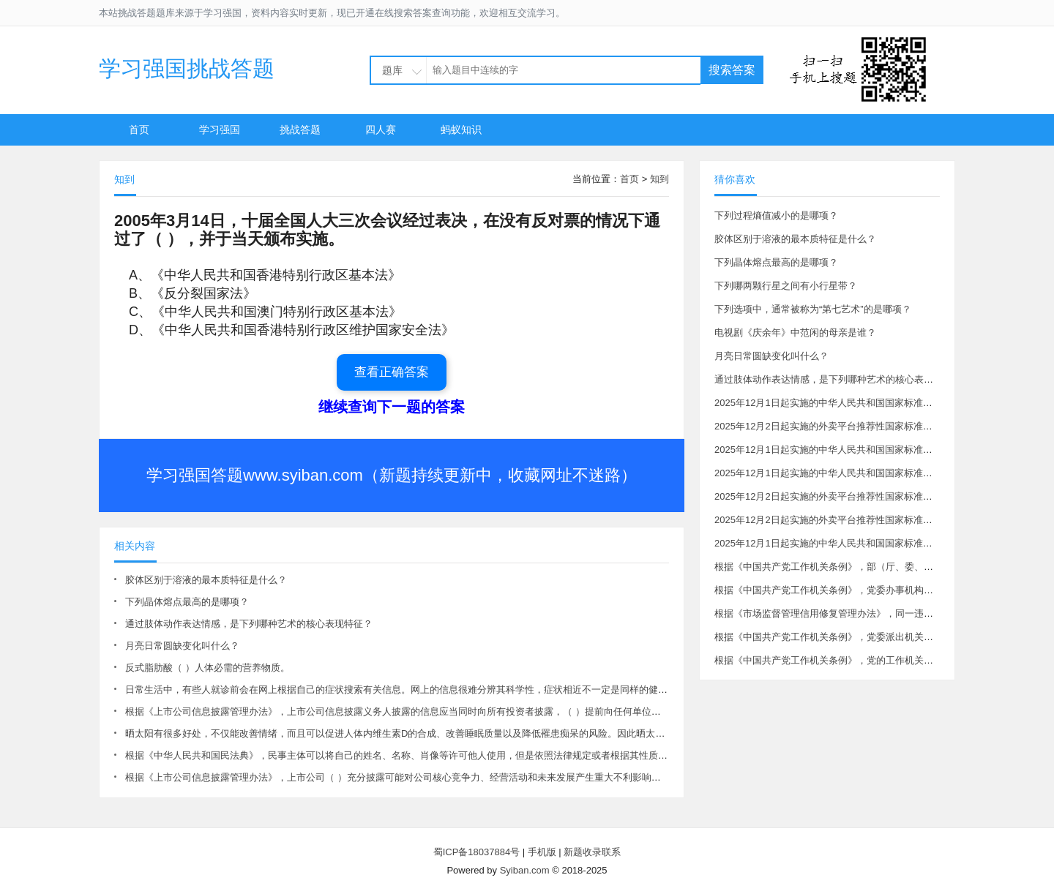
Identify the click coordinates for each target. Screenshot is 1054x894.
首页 (139, 129)
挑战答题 (300, 129)
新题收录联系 (592, 851)
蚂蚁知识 (461, 129)
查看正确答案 (391, 372)
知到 (659, 178)
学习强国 (219, 129)
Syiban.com (525, 870)
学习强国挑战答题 (186, 68)
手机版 (542, 851)
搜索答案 (732, 70)
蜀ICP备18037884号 (476, 851)
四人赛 (380, 129)
